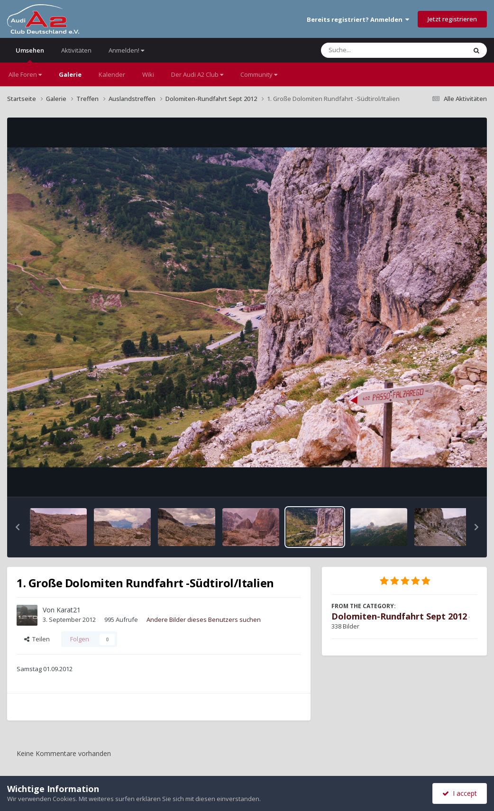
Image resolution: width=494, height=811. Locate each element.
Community (258, 74)
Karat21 (68, 609)
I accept (459, 793)
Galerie (70, 74)
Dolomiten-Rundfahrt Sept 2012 (399, 616)
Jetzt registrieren (452, 19)
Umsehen (30, 54)
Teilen (37, 639)
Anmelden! (126, 50)
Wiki (148, 74)
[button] (17, 527)
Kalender (112, 74)
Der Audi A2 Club (197, 74)
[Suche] (374, 50)
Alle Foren (25, 74)
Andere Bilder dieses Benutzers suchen (203, 619)
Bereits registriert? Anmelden (358, 19)
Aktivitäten (76, 50)
